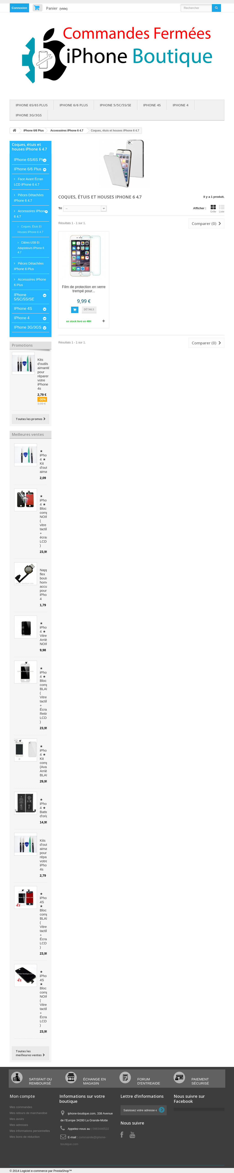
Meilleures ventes (28, 434)
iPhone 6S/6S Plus (32, 105)
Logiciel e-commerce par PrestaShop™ (46, 1171)
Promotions (22, 345)
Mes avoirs (17, 1119)
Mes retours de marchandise (28, 1113)
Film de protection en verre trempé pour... (83, 289)
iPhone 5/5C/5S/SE (115, 105)
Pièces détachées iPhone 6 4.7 (29, 197)
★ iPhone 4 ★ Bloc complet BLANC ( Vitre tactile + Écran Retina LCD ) (46, 695)
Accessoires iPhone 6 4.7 (66, 130)
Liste (221, 209)
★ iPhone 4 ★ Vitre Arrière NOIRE (45, 633)
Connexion (19, 8)
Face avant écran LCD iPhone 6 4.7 (28, 181)
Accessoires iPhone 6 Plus (30, 282)
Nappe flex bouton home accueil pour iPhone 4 (45, 584)
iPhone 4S (152, 105)
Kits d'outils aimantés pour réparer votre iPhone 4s (44, 374)
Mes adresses (19, 1125)
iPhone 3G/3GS (29, 115)
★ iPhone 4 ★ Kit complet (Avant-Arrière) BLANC (46, 760)
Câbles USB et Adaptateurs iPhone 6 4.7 (31, 247)
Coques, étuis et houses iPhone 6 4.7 (30, 229)
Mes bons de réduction (25, 1136)
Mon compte (22, 1096)
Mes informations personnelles (30, 1131)
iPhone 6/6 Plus (74, 105)
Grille (213, 209)
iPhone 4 (180, 105)
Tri (60, 208)
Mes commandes (21, 1107)
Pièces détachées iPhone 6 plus (29, 266)
